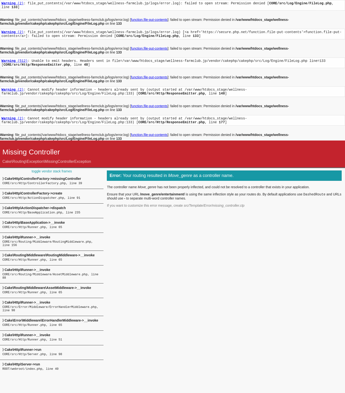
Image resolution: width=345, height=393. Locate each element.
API (339, 8)
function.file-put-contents (149, 21)
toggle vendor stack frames (52, 178)
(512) (14, 64)
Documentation (326, 8)
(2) (12, 3)
